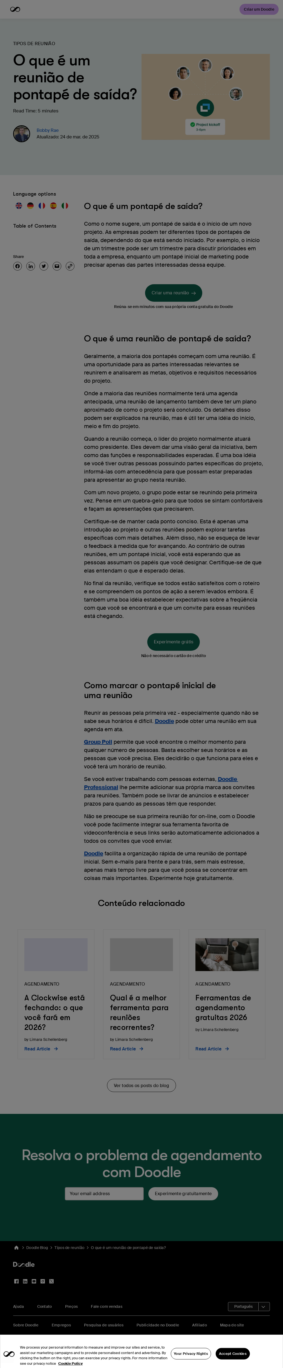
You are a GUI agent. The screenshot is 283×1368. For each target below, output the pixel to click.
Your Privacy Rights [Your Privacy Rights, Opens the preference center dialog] (191, 1359)
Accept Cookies (233, 1359)
